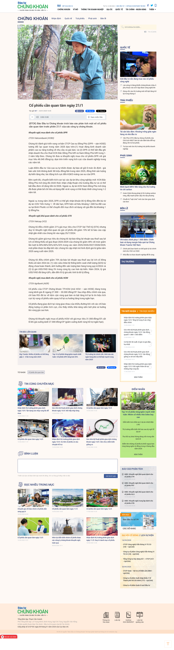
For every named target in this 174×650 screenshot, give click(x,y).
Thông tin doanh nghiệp (92, 9)
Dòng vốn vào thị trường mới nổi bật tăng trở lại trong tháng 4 (139, 92)
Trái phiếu (80, 18)
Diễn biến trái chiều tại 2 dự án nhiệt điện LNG (138, 423)
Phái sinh (92, 18)
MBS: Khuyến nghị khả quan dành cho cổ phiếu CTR (138, 475)
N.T (36, 111)
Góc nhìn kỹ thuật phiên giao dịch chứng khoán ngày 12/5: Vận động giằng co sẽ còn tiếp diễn (137, 354)
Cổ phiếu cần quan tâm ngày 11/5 (65, 509)
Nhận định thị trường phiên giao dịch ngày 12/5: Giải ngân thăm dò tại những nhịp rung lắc (138, 366)
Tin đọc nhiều (146, 311)
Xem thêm (138, 377)
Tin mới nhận (128, 311)
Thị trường (127, 261)
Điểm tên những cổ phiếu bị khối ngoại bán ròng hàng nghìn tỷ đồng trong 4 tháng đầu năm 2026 (138, 446)
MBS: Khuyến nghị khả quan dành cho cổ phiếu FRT (138, 484)
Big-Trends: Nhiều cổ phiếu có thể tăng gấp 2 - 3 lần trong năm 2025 (34, 355)
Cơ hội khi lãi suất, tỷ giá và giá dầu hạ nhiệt (137, 343)
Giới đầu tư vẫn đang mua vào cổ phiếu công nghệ (137, 80)
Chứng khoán (64, 9)
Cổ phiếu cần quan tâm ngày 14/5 (30, 439)
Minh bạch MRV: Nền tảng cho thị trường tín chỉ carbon (137, 188)
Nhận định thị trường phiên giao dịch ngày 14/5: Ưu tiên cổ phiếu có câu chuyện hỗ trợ (66, 442)
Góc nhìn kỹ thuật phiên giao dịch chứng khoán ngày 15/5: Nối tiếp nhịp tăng (67, 409)
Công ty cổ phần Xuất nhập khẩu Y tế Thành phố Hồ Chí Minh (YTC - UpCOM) (138, 579)
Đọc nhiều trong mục (39, 484)
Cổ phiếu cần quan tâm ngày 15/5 (99, 408)
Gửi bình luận (111, 476)
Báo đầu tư (120, 6)
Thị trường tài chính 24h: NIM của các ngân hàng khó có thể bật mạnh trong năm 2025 (99, 357)
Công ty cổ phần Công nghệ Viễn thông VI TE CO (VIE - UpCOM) (138, 552)
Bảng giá (152, 261)
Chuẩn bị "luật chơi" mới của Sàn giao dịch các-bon (139, 200)
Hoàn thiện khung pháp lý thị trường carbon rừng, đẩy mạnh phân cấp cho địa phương (139, 194)
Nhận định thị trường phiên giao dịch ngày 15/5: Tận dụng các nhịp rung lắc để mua (33, 410)
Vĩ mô (75, 9)
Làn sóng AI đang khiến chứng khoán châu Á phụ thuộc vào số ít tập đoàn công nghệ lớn (139, 86)
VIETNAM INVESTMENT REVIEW (135, 6)
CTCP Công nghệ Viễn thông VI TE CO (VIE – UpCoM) (137, 545)
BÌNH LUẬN (31, 453)
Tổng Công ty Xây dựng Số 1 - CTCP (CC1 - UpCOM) (138, 560)
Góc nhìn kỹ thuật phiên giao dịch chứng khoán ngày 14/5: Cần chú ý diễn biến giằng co (101, 442)
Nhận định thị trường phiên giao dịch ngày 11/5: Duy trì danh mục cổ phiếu (100, 538)
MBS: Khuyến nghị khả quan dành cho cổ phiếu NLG (138, 493)
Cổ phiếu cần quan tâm (36, 372)
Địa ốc (109, 9)
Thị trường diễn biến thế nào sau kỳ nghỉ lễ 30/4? (138, 430)
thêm (151, 9)
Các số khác (129, 528)
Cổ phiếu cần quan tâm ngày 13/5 (30, 537)
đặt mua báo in (65, 5)
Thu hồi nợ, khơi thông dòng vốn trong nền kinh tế (138, 437)
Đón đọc (125, 515)
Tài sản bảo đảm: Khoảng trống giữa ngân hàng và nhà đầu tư (138, 132)
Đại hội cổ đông (130, 535)
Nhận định (56, 18)
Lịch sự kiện (147, 535)
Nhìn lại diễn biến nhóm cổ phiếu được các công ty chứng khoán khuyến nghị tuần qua (66, 540)
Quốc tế (119, 9)
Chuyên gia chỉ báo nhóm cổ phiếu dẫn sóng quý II (32, 510)
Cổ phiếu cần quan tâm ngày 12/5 (99, 509)
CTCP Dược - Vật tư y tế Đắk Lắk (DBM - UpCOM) (137, 572)
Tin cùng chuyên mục (39, 383)
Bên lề (103, 18)
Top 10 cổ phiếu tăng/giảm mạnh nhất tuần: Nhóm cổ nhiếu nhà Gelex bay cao (138, 414)
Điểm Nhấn (138, 389)
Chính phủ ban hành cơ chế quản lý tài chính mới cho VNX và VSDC (139, 249)
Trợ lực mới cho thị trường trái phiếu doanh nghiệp (139, 147)
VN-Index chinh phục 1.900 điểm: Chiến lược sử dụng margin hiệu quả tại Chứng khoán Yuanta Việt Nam (137, 242)
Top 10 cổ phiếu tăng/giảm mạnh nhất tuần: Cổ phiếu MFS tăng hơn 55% (66, 355)
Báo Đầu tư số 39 (131, 519)
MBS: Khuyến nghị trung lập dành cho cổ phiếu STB (138, 502)
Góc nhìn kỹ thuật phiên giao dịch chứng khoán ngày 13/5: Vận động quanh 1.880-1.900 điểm (137, 332)
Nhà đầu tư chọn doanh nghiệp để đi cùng (138, 254)
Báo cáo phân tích (132, 468)
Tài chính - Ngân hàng (136, 9)
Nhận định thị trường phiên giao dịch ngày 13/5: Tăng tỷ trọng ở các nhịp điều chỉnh (138, 319)
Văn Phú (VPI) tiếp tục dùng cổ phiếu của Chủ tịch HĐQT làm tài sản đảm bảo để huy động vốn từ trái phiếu (139, 140)
